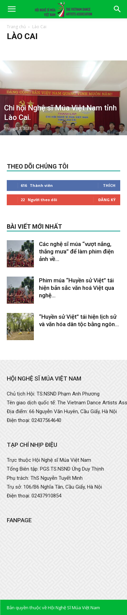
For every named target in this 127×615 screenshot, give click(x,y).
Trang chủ (16, 27)
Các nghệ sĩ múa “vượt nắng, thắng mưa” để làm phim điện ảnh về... (76, 251)
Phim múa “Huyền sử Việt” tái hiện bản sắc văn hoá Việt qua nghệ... (76, 288)
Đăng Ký (106, 199)
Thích (109, 185)
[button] (11, 9)
